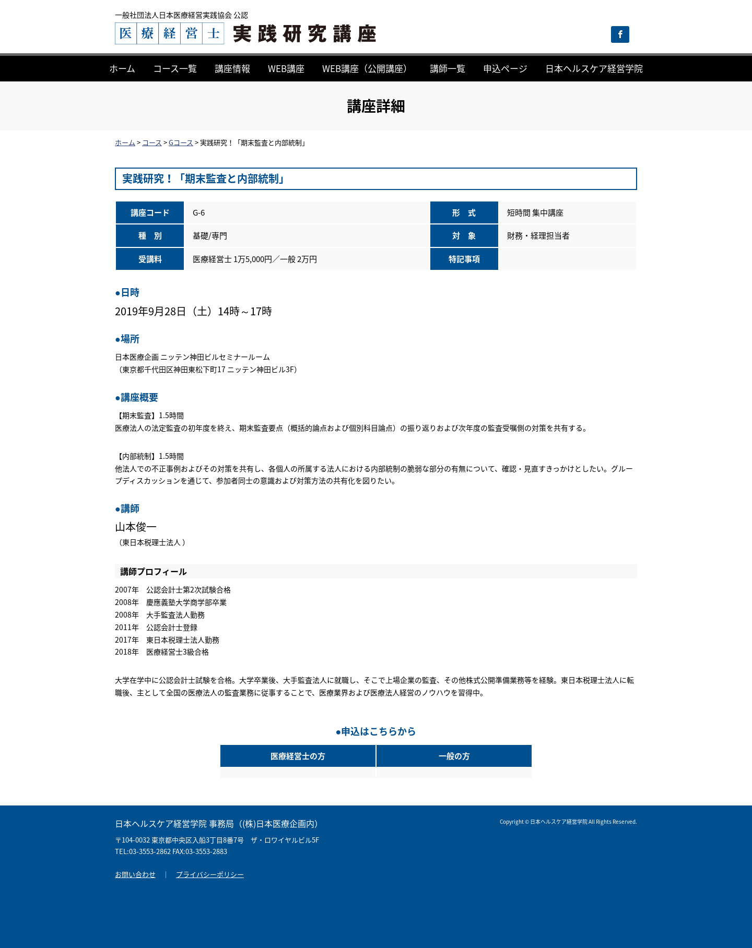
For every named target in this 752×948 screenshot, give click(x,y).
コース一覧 (175, 68)
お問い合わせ (135, 874)
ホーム (122, 68)
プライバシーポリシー (210, 874)
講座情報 (232, 68)
